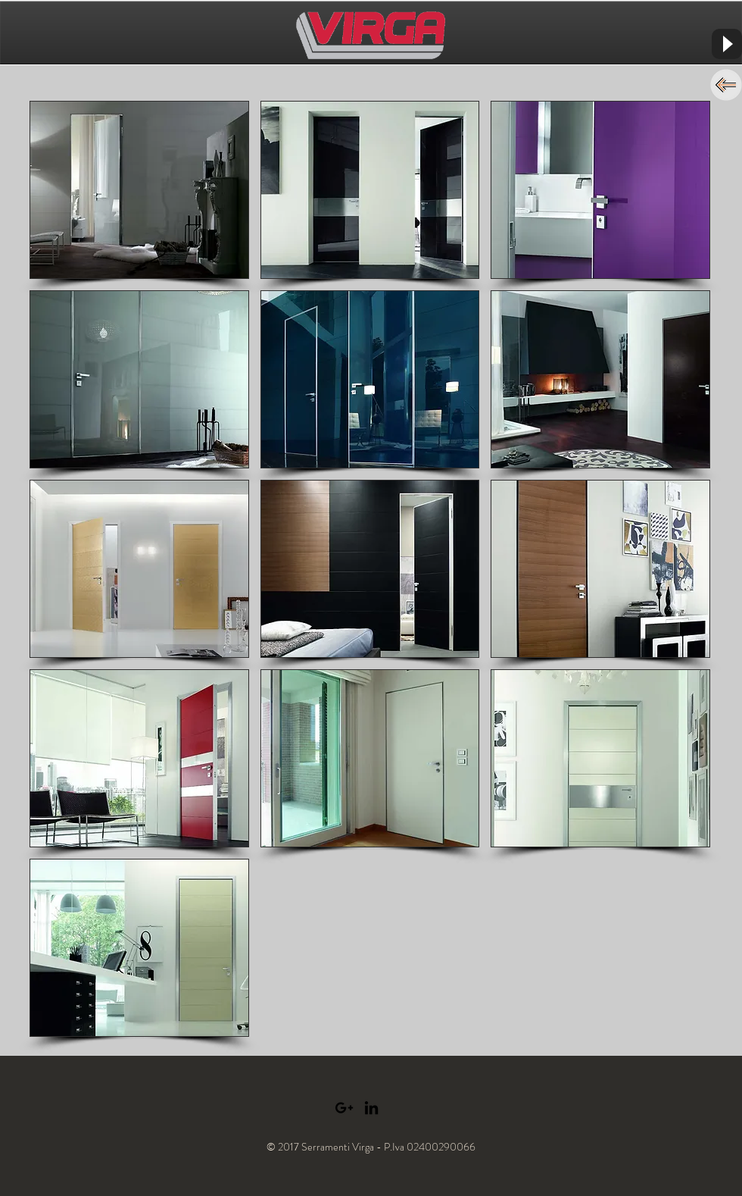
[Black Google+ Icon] (344, 1107)
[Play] (727, 44)
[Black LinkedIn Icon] (371, 1107)
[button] (139, 190)
